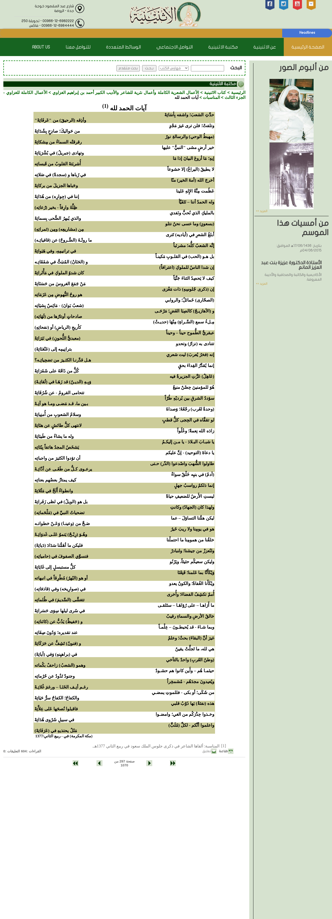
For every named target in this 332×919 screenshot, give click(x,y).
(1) (105, 106)
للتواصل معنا (78, 47)
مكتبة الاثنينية (223, 47)
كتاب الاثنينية (215, 92)
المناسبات (211, 97)
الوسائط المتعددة (123, 47)
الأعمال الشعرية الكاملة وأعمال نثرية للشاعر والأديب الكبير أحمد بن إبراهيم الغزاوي (125, 92)
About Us (41, 47)
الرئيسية (238, 92)
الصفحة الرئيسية (308, 47)
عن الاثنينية (264, 47)
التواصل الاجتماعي (174, 47)
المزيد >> (261, 211)
